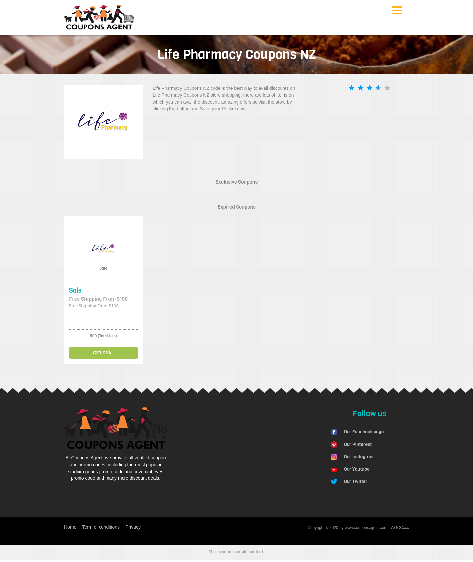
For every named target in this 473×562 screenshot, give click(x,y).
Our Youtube (357, 469)
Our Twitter (355, 481)
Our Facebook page (364, 432)
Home (70, 527)
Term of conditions (101, 527)
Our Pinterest (358, 444)
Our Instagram (358, 457)
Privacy (133, 527)
